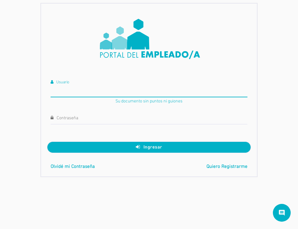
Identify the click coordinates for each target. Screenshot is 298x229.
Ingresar (149, 147)
